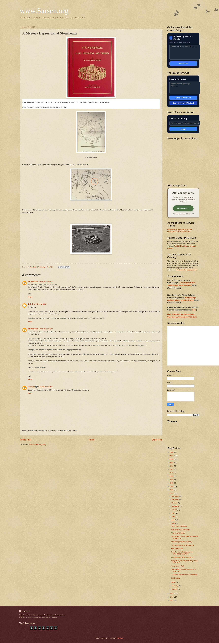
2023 (172, 463)
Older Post (157, 440)
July (173, 513)
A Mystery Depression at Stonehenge (184, 575)
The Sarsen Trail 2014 (179, 526)
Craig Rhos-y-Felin (177, 566)
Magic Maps (175, 578)
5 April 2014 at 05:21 (46, 282)
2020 (172, 473)
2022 (172, 466)
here (194, 310)
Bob (29, 304)
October (175, 503)
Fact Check (183, 63)
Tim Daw (31, 387)
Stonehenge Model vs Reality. (181, 542)
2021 (172, 469)
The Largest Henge (178, 533)
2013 (172, 593)
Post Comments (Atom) (37, 445)
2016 (172, 486)
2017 (172, 483)
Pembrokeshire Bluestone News (182, 557)
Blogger (120, 638)
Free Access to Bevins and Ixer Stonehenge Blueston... (182, 553)
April (173, 523)
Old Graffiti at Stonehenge (180, 530)
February (175, 586)
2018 (172, 480)
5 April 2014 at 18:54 (46, 329)
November (175, 499)
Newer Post (25, 440)
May (173, 520)
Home (91, 440)
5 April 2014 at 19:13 (45, 387)
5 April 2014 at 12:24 (39, 304)
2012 (172, 597)
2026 (172, 452)
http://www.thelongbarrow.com (186, 270)
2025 (172, 456)
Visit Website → (183, 208)
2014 (172, 493)
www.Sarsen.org (44, 11)
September (176, 506)
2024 (172, 459)
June (174, 517)
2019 (172, 476)
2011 (172, 600)
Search (183, 129)
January (175, 589)
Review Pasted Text (183, 98)
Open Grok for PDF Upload (183, 103)
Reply (30, 297)
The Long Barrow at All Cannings (182, 545)
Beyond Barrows (177, 548)
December (175, 496)
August (174, 510)
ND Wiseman (33, 282)
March (174, 582)
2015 (172, 490)
